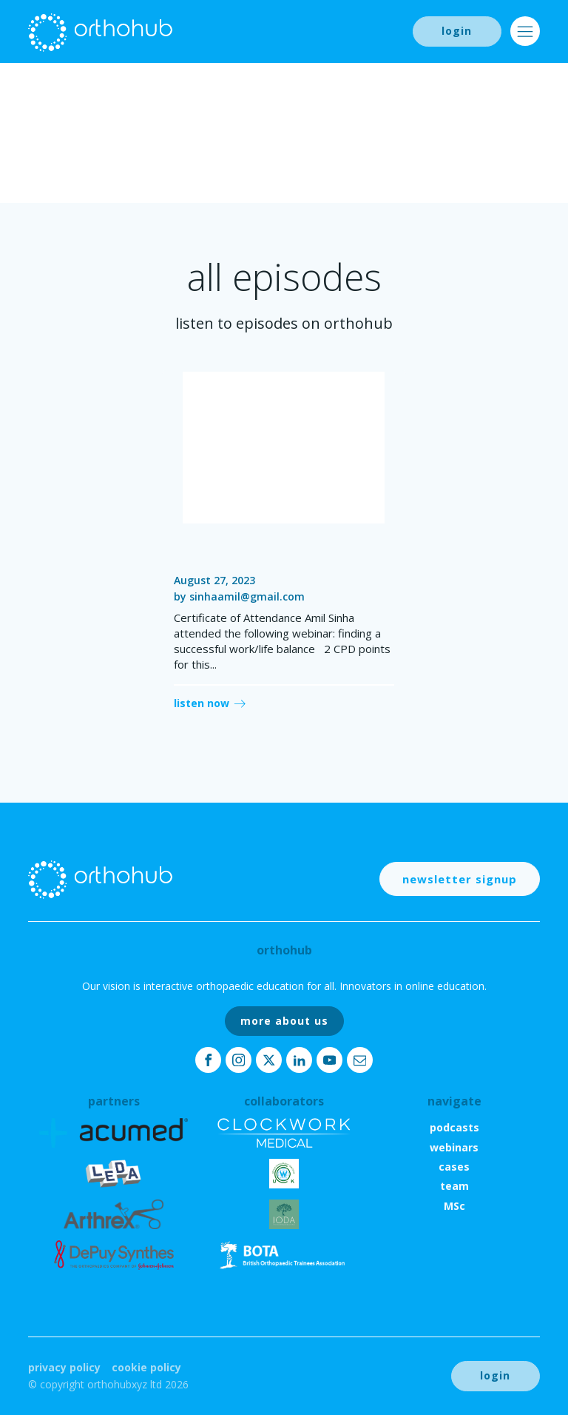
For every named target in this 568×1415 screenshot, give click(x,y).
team (454, 1186)
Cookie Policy (146, 1367)
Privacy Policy (64, 1367)
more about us (284, 1021)
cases (454, 1167)
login (457, 31)
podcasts (454, 1127)
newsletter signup (459, 879)
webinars (454, 1147)
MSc (454, 1206)
